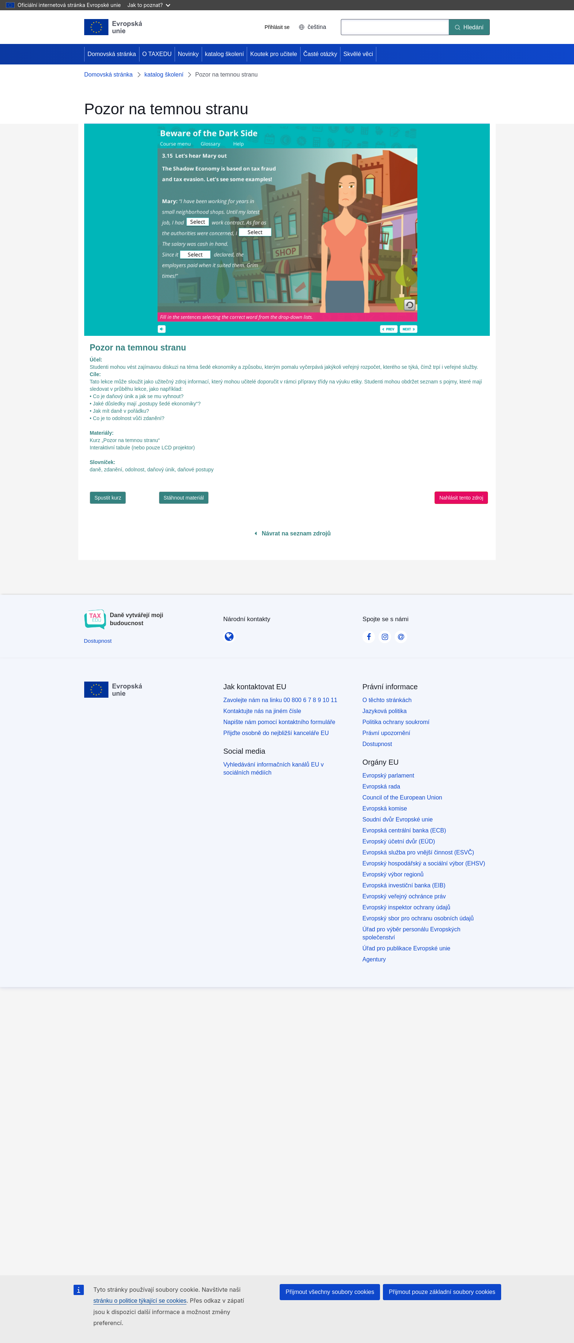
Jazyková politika (384, 711)
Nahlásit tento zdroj (461, 498)
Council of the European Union (402, 797)
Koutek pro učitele (273, 54)
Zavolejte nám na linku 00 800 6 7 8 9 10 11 (280, 700)
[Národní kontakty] (229, 634)
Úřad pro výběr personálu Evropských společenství (411, 933)
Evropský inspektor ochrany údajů (406, 907)
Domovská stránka (111, 54)
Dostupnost (377, 744)
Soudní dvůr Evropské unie (397, 819)
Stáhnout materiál (184, 498)
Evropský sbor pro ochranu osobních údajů (418, 918)
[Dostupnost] (98, 641)
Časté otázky (320, 54)
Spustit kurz (107, 498)
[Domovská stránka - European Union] (113, 27)
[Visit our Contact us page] (401, 635)
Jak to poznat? (148, 5)
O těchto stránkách (386, 700)
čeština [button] (312, 27)
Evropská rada (381, 786)
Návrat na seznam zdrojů (292, 533)
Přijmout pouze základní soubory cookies (442, 1292)
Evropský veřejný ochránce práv (404, 896)
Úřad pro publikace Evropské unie (406, 948)
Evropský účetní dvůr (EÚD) (398, 841)
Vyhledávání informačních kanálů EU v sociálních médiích (273, 768)
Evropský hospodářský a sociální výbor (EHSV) (423, 863)
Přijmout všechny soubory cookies (330, 1292)
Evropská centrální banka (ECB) (404, 830)
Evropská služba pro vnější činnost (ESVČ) (418, 852)
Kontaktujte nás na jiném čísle (262, 711)
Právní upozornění (386, 733)
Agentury (374, 959)
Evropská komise (384, 808)
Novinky (188, 54)
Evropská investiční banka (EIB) (404, 885)
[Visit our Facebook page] (368, 635)
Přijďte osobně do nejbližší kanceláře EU (276, 733)
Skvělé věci (358, 54)
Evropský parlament (388, 775)
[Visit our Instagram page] (384, 635)
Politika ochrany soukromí (395, 722)
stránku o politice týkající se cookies (139, 1301)
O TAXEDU (157, 54)
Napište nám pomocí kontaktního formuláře (279, 722)
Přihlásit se (277, 27)
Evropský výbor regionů (393, 874)
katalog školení (224, 54)
